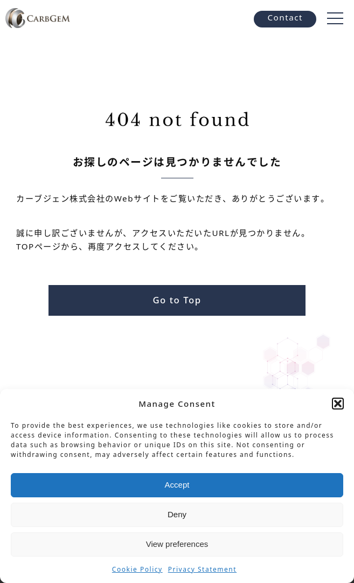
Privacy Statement (202, 569)
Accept (177, 484)
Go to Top (176, 300)
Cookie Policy (137, 569)
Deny (177, 514)
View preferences (177, 544)
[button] (337, 403)
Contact (285, 17)
